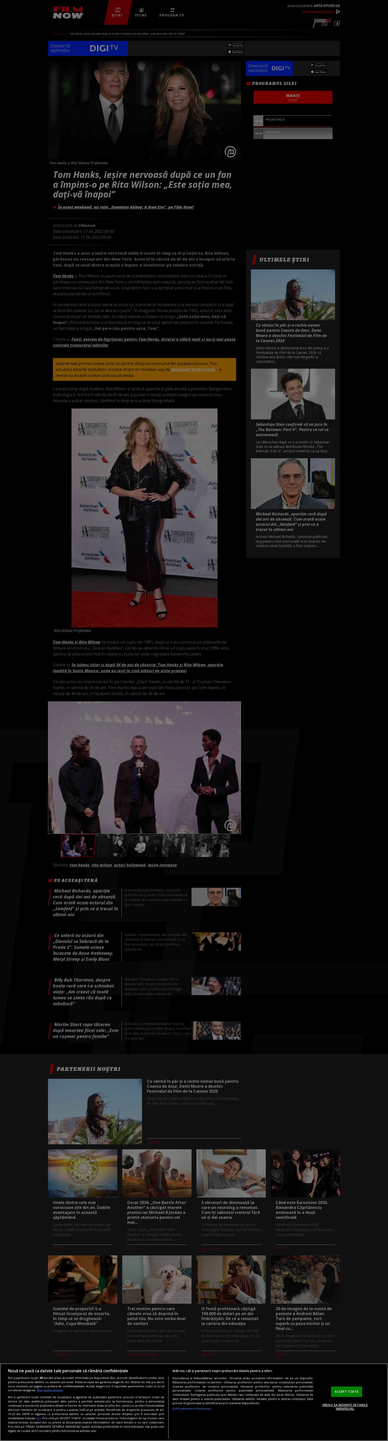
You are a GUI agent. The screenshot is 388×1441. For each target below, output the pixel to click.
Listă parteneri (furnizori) (191, 1408)
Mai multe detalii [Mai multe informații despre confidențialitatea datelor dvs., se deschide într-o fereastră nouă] (50, 1390)
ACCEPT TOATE (347, 1391)
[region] (194, 1402)
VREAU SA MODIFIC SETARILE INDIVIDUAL (345, 1407)
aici (38, 1418)
